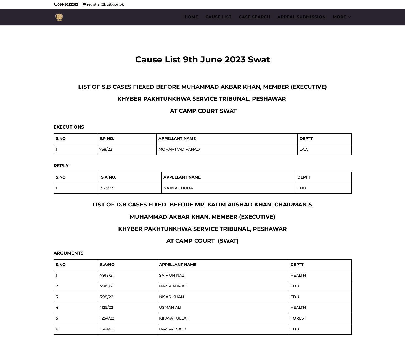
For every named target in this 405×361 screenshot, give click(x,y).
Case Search (254, 17)
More (339, 17)
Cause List (218, 17)
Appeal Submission (301, 17)
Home (191, 17)
